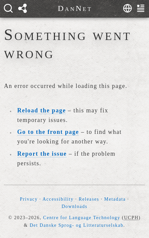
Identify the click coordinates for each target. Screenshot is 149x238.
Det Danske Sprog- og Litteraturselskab (77, 225)
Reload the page (41, 110)
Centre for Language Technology (81, 217)
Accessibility (58, 199)
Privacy (29, 199)
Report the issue (42, 153)
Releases (89, 199)
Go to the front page (48, 132)
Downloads (74, 206)
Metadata (115, 199)
